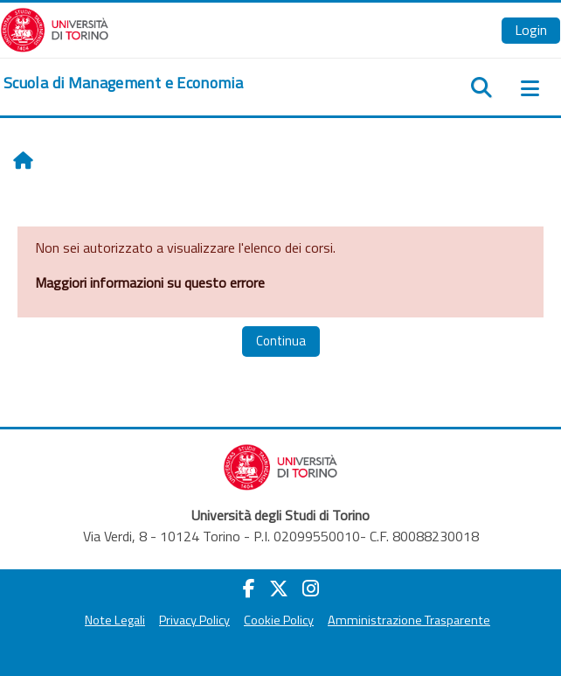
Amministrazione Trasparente (409, 620)
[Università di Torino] (54, 27)
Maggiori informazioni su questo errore (150, 282)
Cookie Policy (279, 620)
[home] (123, 83)
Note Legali (115, 620)
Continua (281, 341)
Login (531, 29)
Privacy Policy (194, 620)
